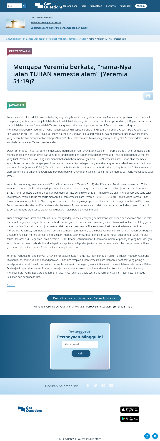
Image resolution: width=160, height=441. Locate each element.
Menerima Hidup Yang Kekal (46, 22)
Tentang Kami (70, 5)
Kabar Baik (125, 5)
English (11, 285)
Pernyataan (96, 5)
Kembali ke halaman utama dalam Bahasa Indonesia (84, 298)
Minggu (141, 5)
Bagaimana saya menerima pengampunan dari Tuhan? (59, 27)
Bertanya (111, 5)
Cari (83, 5)
